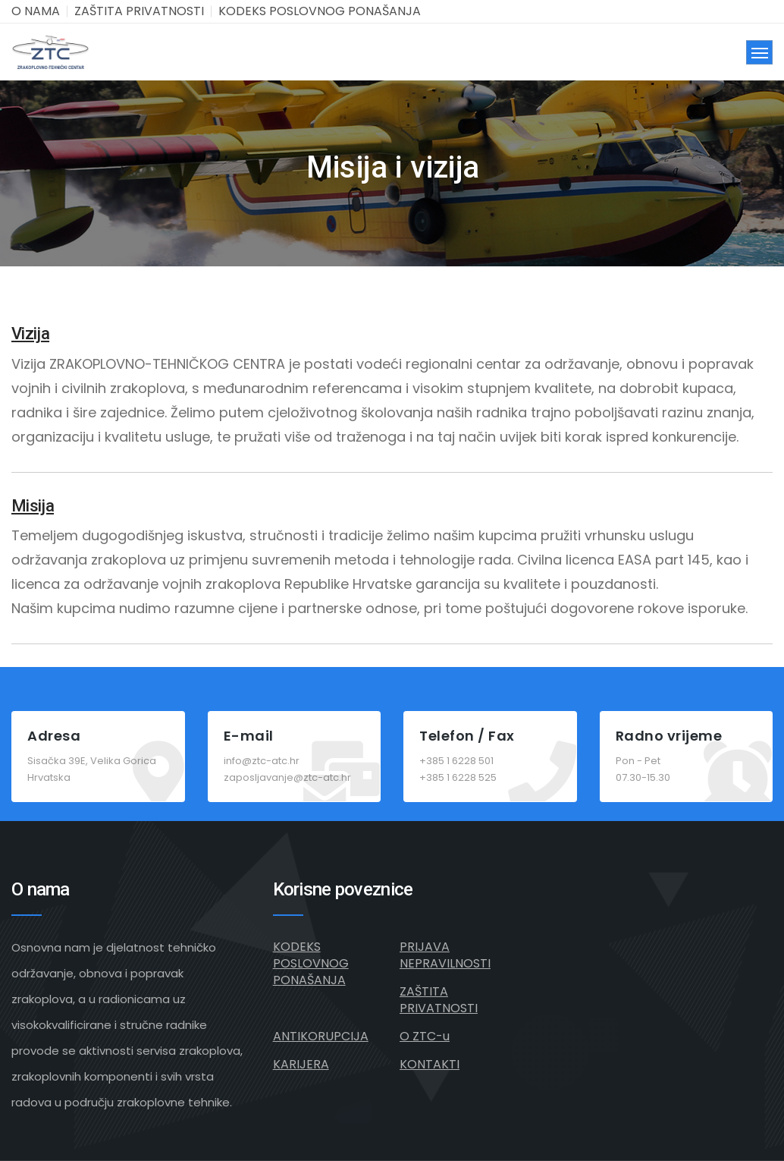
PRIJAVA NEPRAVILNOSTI (445, 955)
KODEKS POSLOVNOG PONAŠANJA (319, 11)
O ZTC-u (425, 1036)
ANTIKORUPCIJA (320, 1036)
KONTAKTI (429, 1064)
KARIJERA (301, 1064)
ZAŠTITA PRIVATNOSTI (139, 11)
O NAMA (35, 11)
